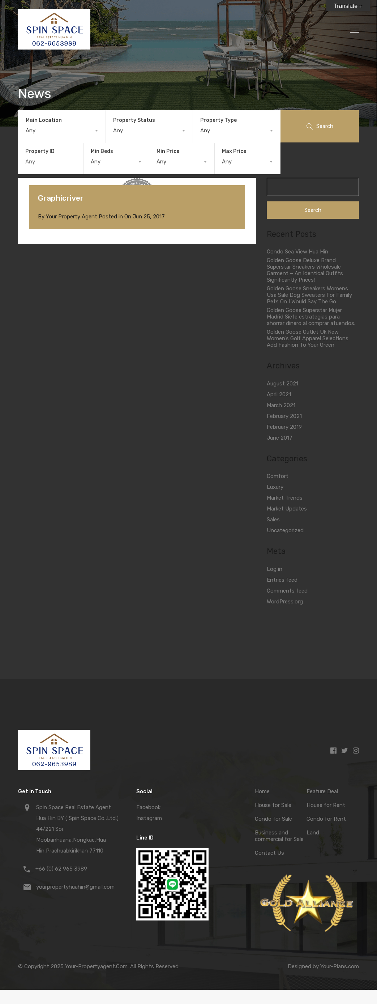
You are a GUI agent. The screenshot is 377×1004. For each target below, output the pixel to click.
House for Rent (326, 805)
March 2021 (281, 405)
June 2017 (279, 438)
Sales (273, 519)
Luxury (275, 487)
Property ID (40, 151)
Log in (274, 569)
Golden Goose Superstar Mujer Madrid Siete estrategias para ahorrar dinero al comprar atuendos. (311, 316)
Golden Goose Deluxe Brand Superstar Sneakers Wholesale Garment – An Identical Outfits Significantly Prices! (305, 270)
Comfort (277, 476)
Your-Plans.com (339, 966)
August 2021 (282, 383)
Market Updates (287, 508)
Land (313, 832)
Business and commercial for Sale (279, 835)
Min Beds (102, 151)
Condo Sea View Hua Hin (297, 251)
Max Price (234, 151)
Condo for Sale (273, 819)
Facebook (148, 807)
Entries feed (282, 580)
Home (262, 791)
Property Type (218, 120)
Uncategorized (285, 530)
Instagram (149, 818)
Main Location (44, 120)
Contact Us (269, 853)
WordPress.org (285, 601)
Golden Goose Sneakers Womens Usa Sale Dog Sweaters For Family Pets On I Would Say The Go (309, 295)
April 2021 (279, 394)
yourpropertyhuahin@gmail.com (75, 887)
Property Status (134, 120)
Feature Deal (322, 791)
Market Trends (285, 498)
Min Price (168, 151)
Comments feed (287, 591)
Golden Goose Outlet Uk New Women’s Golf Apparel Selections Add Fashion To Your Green (307, 338)
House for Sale (273, 805)
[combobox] (62, 130)
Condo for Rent (326, 819)
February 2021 (284, 416)
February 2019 (284, 427)
